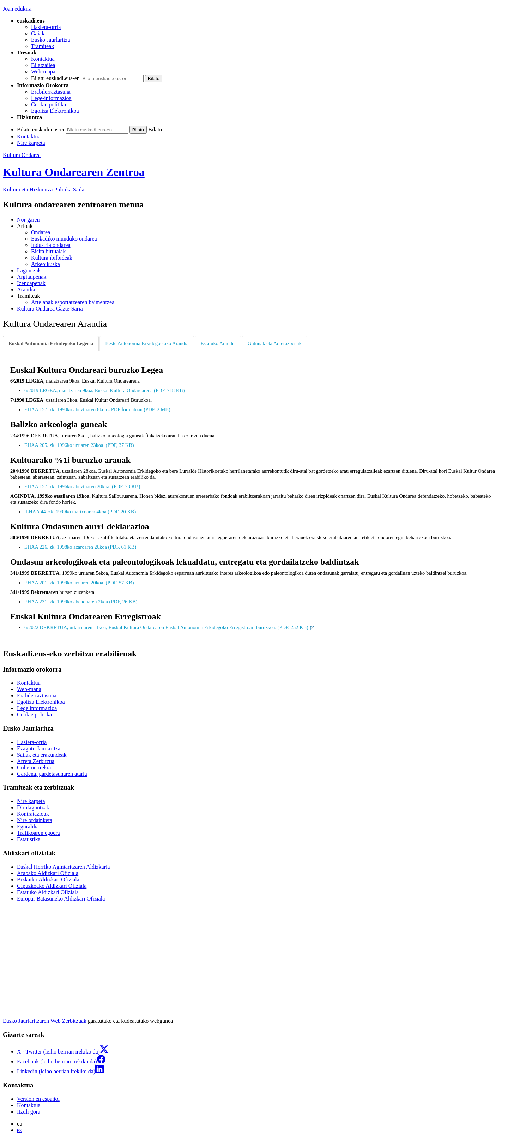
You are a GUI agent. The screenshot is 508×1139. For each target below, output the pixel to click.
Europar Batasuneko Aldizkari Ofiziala (61, 899)
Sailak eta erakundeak (41, 755)
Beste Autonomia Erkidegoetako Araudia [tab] (146, 343)
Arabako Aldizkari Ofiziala (47, 873)
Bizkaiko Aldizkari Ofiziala (48, 880)
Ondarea (40, 232)
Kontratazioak (33, 814)
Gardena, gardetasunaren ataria (52, 774)
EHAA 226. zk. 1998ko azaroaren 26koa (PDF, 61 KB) (81, 547)
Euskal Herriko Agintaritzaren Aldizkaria (63, 867)
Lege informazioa (37, 708)
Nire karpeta (31, 143)
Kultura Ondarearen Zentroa (74, 172)
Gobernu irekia (34, 768)
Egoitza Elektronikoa (55, 111)
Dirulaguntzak (33, 807)
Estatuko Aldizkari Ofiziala (48, 892)
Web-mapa (43, 72)
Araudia (26, 290)
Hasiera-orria (46, 27)
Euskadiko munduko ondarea (64, 239)
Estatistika (29, 839)
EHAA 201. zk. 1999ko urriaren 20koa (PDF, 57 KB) (79, 582)
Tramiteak (42, 46)
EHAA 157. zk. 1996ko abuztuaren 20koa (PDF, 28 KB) (82, 486)
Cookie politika (48, 104)
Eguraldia (28, 827)
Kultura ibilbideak (51, 258)
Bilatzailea (43, 65)
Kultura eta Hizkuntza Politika (43, 190)
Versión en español (38, 1099)
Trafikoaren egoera (38, 833)
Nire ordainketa (34, 820)
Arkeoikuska (45, 264)
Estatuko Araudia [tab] (218, 343)
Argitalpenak (31, 277)
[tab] (51, 343)
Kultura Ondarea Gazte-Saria (50, 309)
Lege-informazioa (51, 98)
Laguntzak (29, 270)
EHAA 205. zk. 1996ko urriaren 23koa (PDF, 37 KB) (79, 445)
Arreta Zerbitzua (35, 761)
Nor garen (28, 220)
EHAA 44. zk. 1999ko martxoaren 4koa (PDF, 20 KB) (80, 511)
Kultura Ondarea (22, 155)
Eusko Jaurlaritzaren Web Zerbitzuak (44, 1021)
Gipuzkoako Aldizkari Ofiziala (51, 886)
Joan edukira (17, 9)
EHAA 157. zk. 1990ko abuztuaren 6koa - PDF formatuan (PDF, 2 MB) (97, 409)
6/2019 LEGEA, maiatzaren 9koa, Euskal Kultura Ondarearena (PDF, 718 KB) (105, 390)
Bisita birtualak (48, 251)
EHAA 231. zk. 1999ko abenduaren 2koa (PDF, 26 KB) (81, 601)
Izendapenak (31, 283)
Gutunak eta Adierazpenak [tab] (275, 343)
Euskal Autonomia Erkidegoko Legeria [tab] (50, 343)
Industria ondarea (51, 245)
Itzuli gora (28, 1112)
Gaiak (37, 33)
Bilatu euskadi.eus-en (55, 78)
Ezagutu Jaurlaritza (38, 748)
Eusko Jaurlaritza (50, 40)
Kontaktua (43, 59)
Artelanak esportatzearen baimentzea (72, 302)
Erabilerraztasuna (51, 92)
